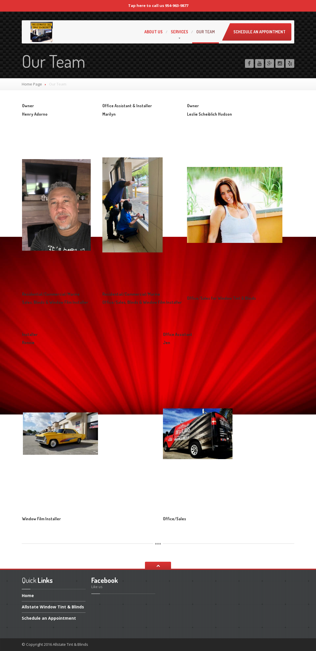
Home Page (32, 84)
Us (153, 31)
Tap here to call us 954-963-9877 (158, 5)
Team (205, 31)
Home (28, 596)
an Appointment (49, 618)
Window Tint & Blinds (53, 607)
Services (179, 31)
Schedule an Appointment (259, 31)
